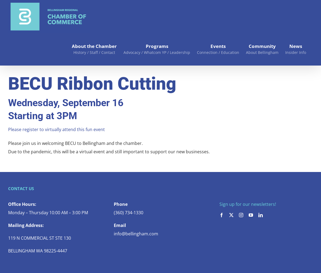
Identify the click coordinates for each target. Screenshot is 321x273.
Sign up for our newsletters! (247, 204)
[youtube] (251, 215)
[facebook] (221, 215)
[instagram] (241, 215)
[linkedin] (260, 215)
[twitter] (231, 215)
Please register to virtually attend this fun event (56, 129)
